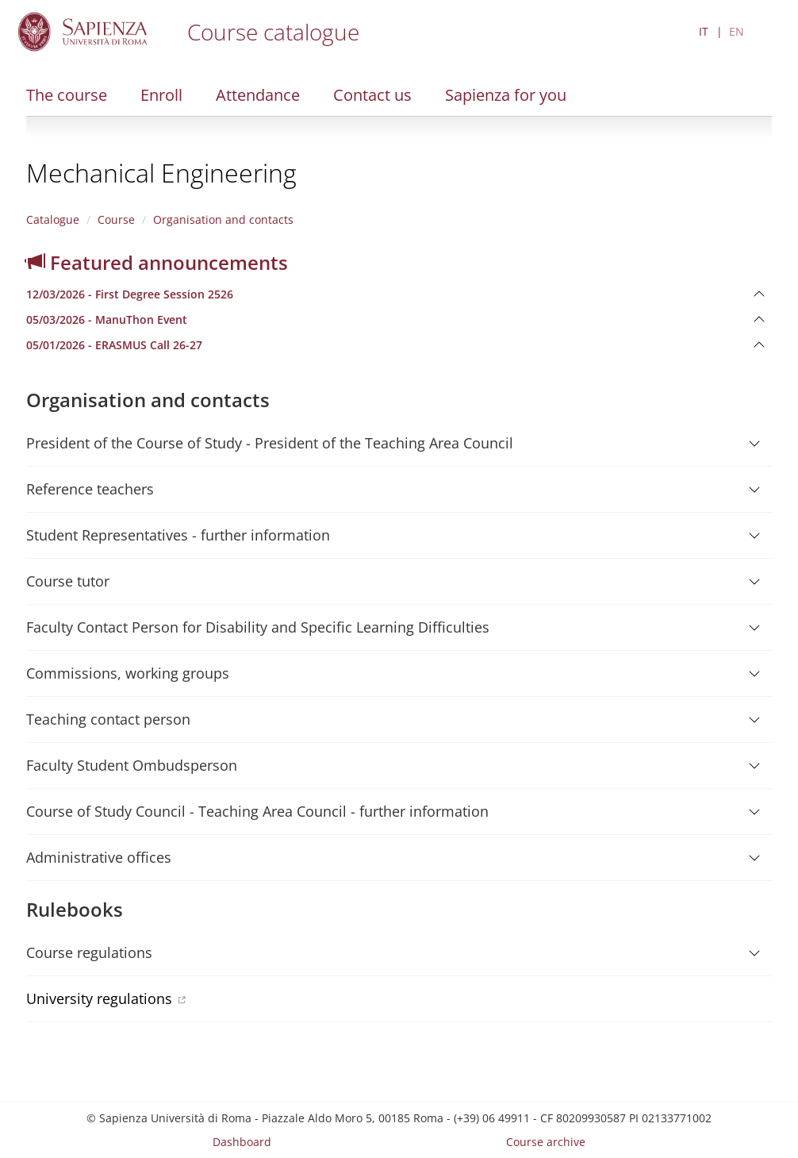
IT (703, 31)
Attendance (258, 95)
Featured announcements (157, 262)
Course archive (545, 1141)
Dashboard (242, 1141)
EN (736, 31)
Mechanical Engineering (161, 173)
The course (66, 95)
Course (116, 219)
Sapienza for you (505, 95)
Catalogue (52, 219)
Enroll (161, 95)
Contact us (372, 95)
